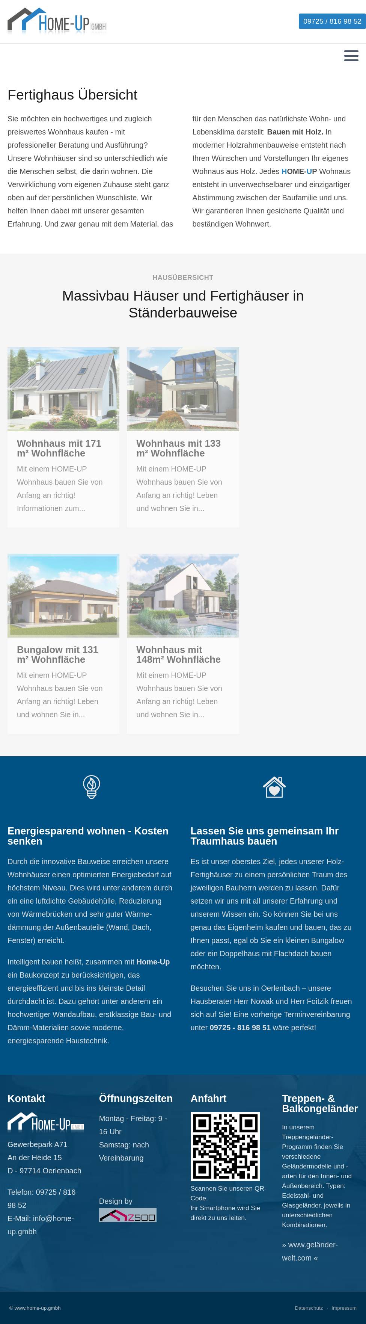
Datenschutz (309, 1308)
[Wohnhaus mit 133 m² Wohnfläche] (183, 437)
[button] (351, 55)
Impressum (344, 1308)
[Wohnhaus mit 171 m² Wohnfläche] (63, 437)
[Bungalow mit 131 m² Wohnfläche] (63, 644)
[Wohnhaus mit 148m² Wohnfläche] (183, 644)
